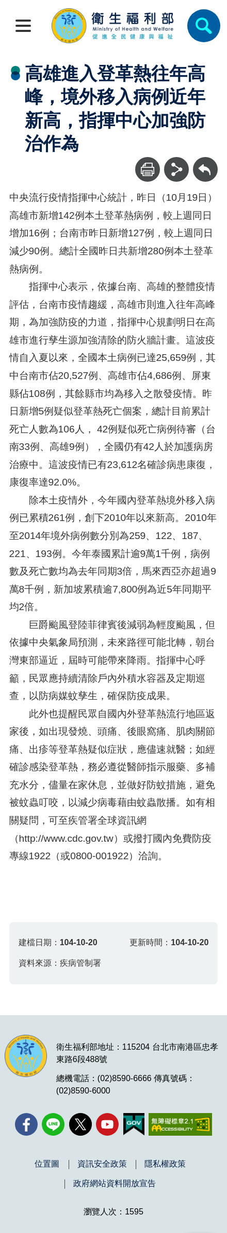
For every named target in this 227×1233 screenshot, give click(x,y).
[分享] (176, 169)
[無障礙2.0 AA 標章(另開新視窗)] (180, 1124)
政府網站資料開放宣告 (114, 1183)
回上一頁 (205, 162)
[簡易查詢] (203, 25)
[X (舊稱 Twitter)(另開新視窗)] (80, 1124)
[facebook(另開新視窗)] (26, 1124)
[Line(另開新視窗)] (53, 1124)
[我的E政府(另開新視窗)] (133, 1124)
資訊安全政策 (102, 1164)
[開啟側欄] (23, 25)
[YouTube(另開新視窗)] (107, 1124)
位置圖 (47, 1164)
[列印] (147, 169)
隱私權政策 (165, 1164)
